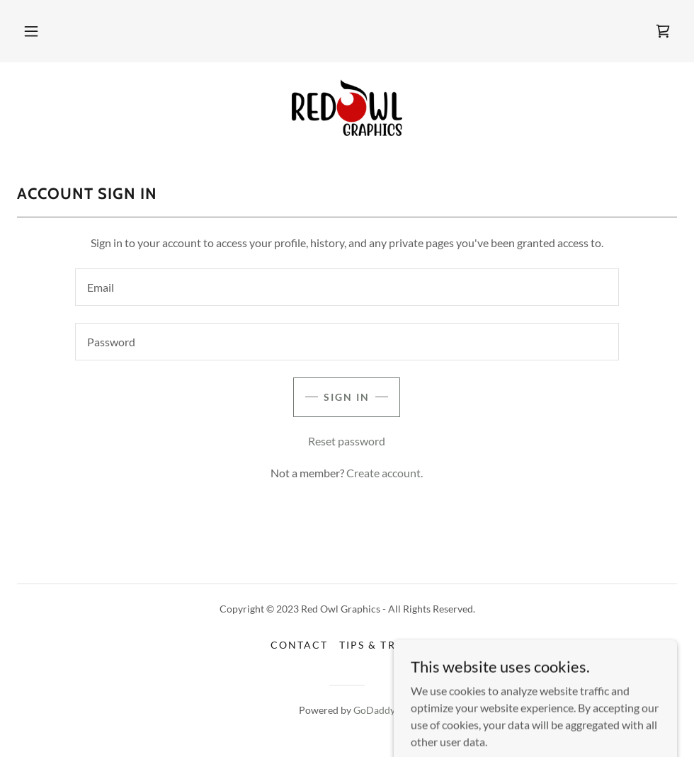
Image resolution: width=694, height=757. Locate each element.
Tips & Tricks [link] (381, 645)
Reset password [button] (346, 441)
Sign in (347, 397)
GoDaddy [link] (374, 710)
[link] (663, 31)
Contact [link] (299, 645)
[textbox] (347, 287)
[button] (31, 31)
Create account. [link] (384, 472)
